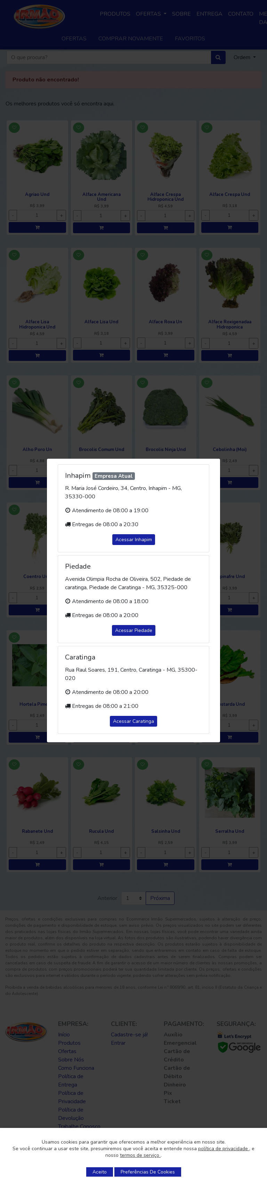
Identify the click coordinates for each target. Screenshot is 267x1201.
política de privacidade (223, 1148)
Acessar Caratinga (133, 721)
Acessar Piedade (133, 630)
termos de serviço (140, 1155)
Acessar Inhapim (133, 539)
